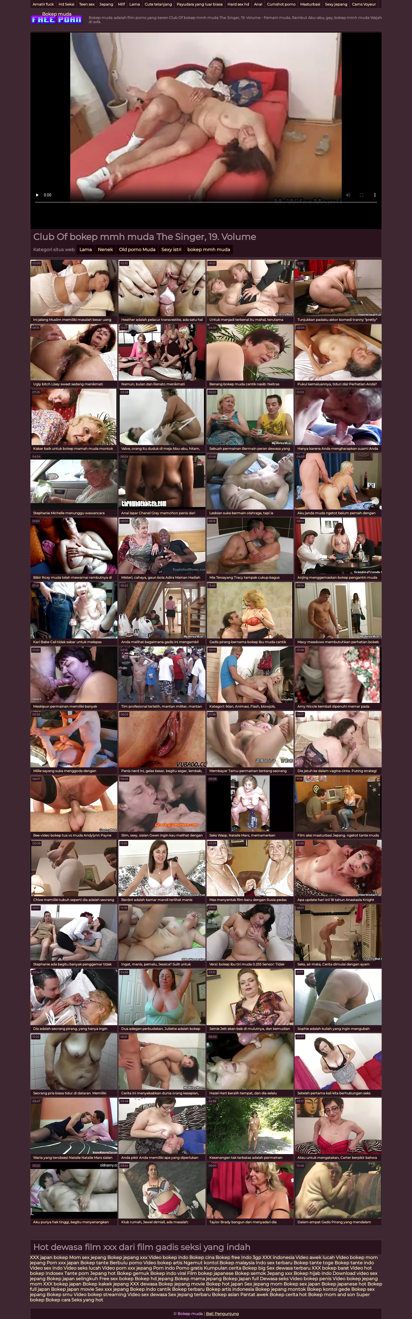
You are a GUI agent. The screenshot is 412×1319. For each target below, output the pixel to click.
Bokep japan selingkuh (72, 1278)
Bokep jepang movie (181, 1284)
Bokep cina (201, 1257)
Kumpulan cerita (222, 1268)
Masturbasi (310, 4)
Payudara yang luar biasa (200, 4)
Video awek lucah (315, 1257)
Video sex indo (46, 1268)
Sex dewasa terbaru (288, 1268)
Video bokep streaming (100, 1294)
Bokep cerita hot (288, 1294)
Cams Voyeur (364, 4)
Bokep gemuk (133, 1273)
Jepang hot (103, 1273)
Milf (121, 4)
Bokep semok (250, 1273)
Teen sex (86, 4)
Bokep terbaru (188, 1289)
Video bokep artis (162, 1262)
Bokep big (253, 1268)
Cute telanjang (158, 4)
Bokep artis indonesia (230, 1289)
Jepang (106, 4)
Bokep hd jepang (154, 1278)
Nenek (105, 249)
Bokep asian (225, 1294)
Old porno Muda (137, 249)
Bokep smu (59, 1294)
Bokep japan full (241, 1278)
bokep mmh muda (208, 249)
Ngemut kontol (200, 1262)
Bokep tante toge (313, 1262)
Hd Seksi (66, 4)
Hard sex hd (238, 4)
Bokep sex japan (301, 1284)
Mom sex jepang (87, 1257)
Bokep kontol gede (328, 1289)
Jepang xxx (279, 1273)
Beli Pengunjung (222, 1313)
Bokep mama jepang (198, 1278)
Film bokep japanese (210, 1273)
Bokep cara (57, 1300)
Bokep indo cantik (151, 1289)
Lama (134, 4)
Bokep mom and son (331, 1294)
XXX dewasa (143, 1284)
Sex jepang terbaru (189, 1294)
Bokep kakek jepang (106, 1284)
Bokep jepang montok (280, 1289)
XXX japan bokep (49, 1257)
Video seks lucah (82, 1268)
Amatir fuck (43, 4)
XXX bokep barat (330, 1268)
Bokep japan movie (72, 1289)
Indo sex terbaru (274, 1262)
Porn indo (164, 1268)
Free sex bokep (116, 1278)
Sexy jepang (336, 4)
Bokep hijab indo (312, 1273)
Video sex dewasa (147, 1294)
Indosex (54, 1273)
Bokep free (227, 1257)
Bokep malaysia (237, 1262)
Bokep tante (95, 1262)
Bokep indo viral (168, 1273)
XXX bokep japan (62, 1284)
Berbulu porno (126, 1262)
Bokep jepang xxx (127, 1257)
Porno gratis (189, 1268)
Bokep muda (56, 14)
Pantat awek (254, 1294)
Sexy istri (171, 249)
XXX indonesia (278, 1257)
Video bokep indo (169, 1257)
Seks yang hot (87, 1300)
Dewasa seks (274, 1278)
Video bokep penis (310, 1278)
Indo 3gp (251, 1257)
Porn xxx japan (63, 1262)
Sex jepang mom (263, 1284)
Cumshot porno (281, 4)
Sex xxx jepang (112, 1289)
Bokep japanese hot (343, 1284)
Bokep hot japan (224, 1284)
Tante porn (76, 1273)
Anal (258, 4)
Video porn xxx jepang (127, 1268)
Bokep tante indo (354, 1262)
